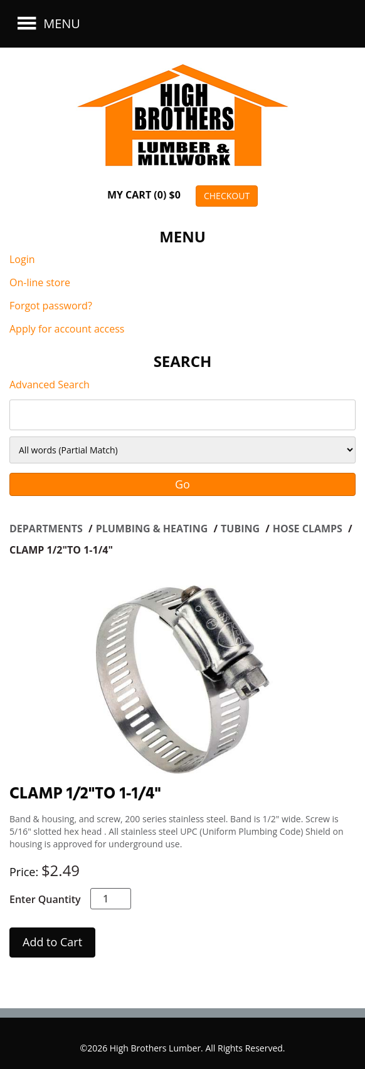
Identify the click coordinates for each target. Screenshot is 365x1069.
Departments (47, 528)
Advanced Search (49, 384)
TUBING (241, 528)
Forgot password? (50, 305)
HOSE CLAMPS (309, 528)
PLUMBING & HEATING (153, 528)
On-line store (39, 282)
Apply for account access (66, 329)
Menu (47, 24)
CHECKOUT (227, 196)
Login (22, 259)
